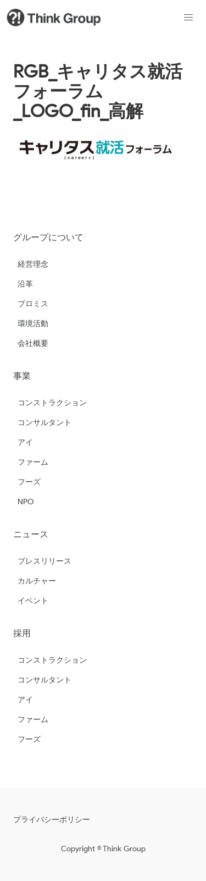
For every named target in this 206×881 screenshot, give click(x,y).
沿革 (25, 284)
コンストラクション (52, 403)
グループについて (48, 237)
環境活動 (33, 323)
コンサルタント (44, 422)
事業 (22, 376)
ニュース (30, 534)
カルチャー (37, 581)
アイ (25, 442)
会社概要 (33, 343)
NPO (26, 501)
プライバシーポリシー (51, 819)
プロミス (33, 304)
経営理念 (33, 264)
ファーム (33, 462)
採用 (22, 633)
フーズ (29, 482)
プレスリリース (44, 561)
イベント (33, 600)
